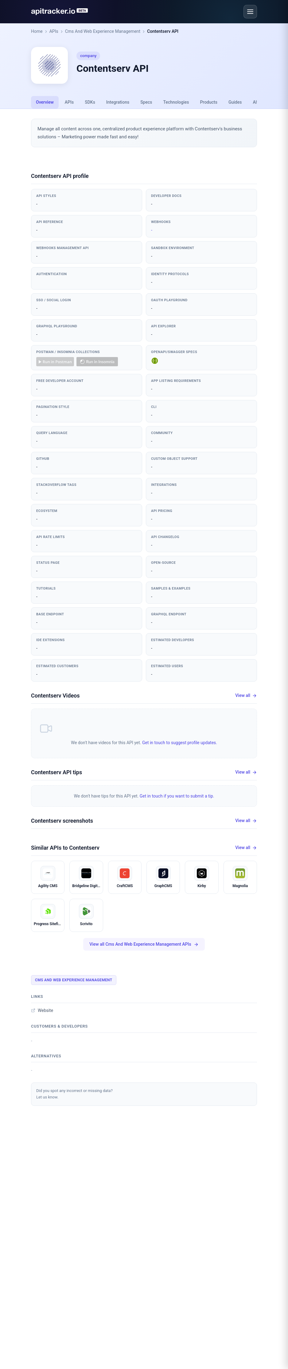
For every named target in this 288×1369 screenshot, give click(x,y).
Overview (45, 102)
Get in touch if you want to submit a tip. (177, 796)
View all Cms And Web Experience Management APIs (143, 944)
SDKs (90, 102)
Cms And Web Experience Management (103, 31)
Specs (146, 102)
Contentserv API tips (56, 772)
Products (208, 102)
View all (246, 695)
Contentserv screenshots (62, 820)
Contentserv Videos (55, 695)
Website (42, 1010)
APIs (53, 31)
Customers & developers (59, 1026)
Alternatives (46, 1056)
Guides (235, 102)
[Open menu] (250, 11)
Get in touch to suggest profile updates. (179, 742)
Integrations (117, 102)
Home (37, 31)
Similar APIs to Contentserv (65, 847)
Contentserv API (162, 31)
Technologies (176, 102)
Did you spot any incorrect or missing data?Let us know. (74, 1093)
